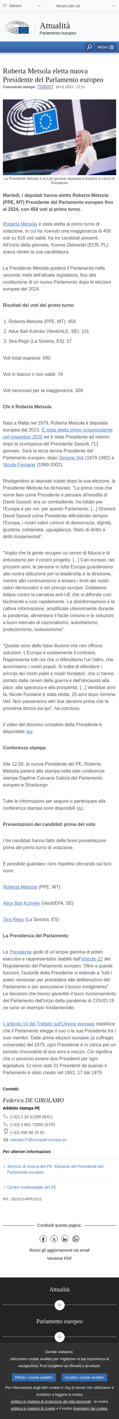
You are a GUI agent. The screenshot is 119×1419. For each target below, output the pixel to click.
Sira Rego (13, 919)
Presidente (21, 951)
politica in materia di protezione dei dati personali (51, 1412)
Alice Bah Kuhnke (21, 903)
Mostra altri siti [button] (68, 6)
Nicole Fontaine (19, 464)
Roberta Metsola (20, 224)
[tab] (59, 1289)
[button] (105, 47)
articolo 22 (92, 958)
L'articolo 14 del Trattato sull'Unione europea (48, 1023)
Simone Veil (71, 457)
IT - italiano (12, 5)
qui (29, 731)
